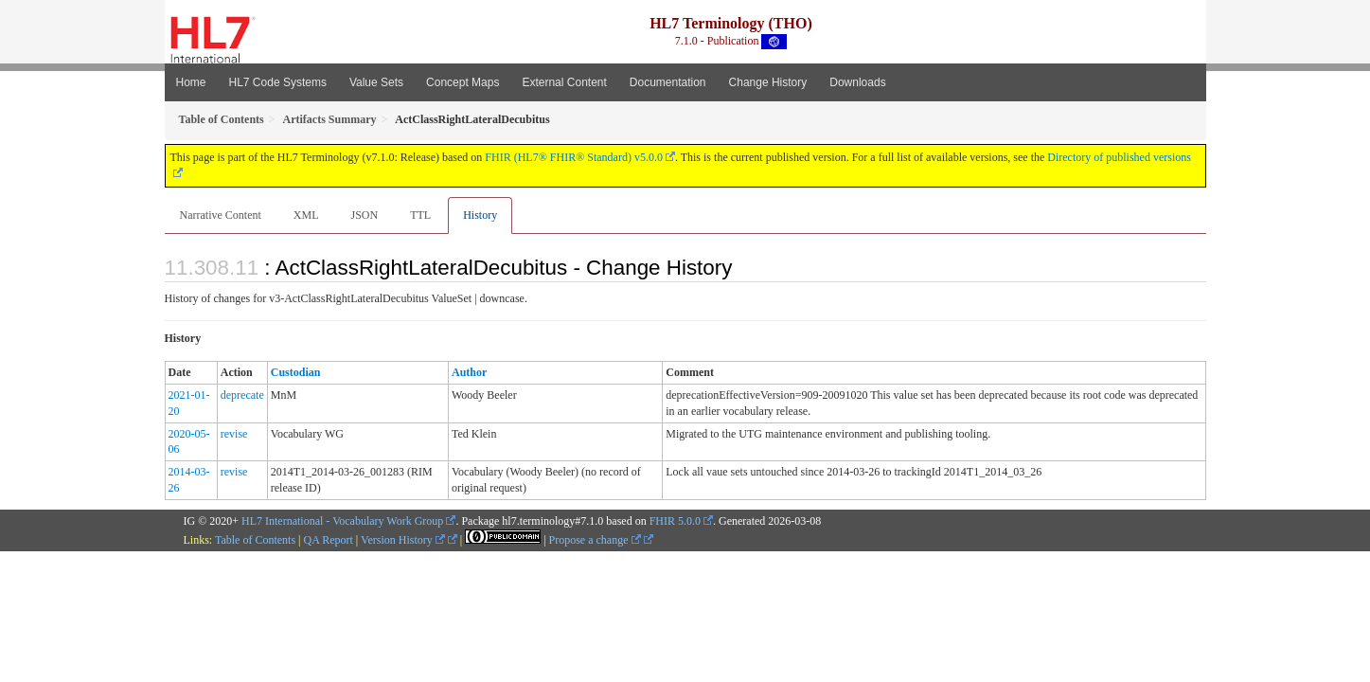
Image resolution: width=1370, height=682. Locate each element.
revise (234, 433)
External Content (564, 82)
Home (191, 82)
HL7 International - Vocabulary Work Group (342, 521)
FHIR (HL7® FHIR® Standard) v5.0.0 (574, 157)
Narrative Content (220, 215)
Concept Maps (462, 82)
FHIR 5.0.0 (675, 521)
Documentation (668, 82)
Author (469, 372)
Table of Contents (255, 540)
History (480, 215)
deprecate (242, 395)
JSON (364, 215)
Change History (768, 82)
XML (306, 215)
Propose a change (595, 540)
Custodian (296, 372)
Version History (403, 540)
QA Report (328, 540)
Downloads (857, 82)
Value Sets (376, 82)
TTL (420, 215)
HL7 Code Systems (278, 82)
